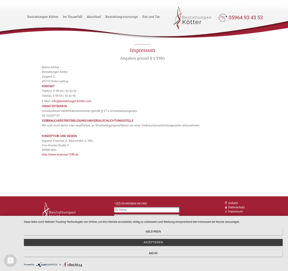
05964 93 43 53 (246, 18)
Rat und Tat (151, 17)
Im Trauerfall (72, 17)
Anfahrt (231, 203)
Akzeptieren (154, 257)
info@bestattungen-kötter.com (71, 101)
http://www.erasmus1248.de (60, 154)
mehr (245, 257)
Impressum (234, 211)
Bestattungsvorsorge (121, 17)
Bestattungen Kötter (42, 17)
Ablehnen (63, 257)
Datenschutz (235, 207)
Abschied (94, 17)
